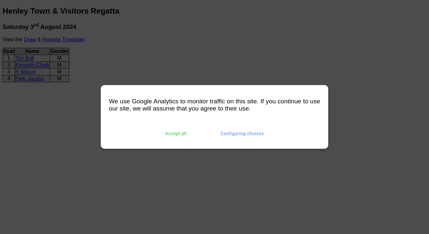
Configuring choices (242, 133)
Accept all (175, 133)
